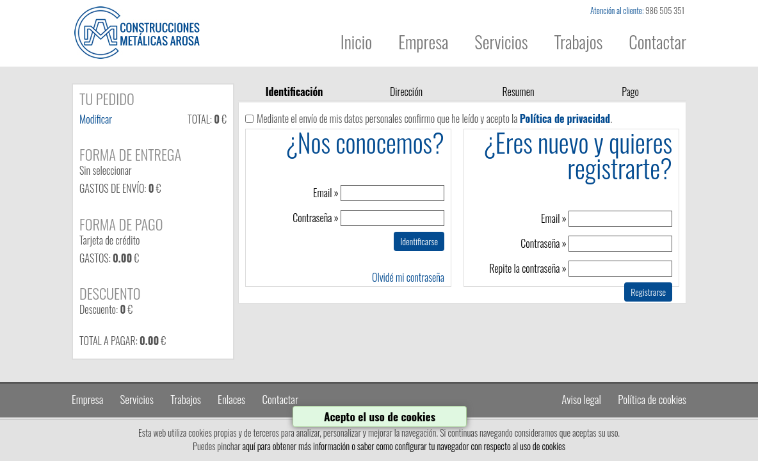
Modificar (95, 119)
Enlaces (231, 399)
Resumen (518, 91)
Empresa (423, 42)
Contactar (657, 42)
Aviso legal (581, 399)
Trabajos (578, 42)
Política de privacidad (565, 118)
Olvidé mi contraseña (408, 277)
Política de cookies (652, 399)
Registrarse (648, 291)
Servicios (501, 42)
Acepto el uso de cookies (379, 416)
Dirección (406, 91)
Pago (630, 91)
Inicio (356, 42)
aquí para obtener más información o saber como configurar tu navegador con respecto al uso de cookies (403, 446)
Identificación (294, 91)
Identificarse (419, 241)
